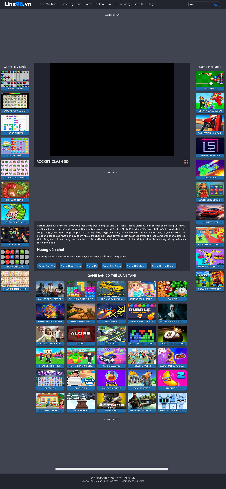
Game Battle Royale (163, 266)
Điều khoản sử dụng (133, 480)
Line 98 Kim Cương (119, 4)
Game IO (92, 266)
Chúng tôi (87, 480)
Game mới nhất (48, 4)
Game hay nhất (71, 4)
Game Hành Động (71, 266)
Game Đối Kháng (136, 266)
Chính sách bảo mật (107, 480)
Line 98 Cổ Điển (94, 4)
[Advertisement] (113, 38)
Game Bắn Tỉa (46, 266)
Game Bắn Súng (112, 266)
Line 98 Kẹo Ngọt (145, 4)
